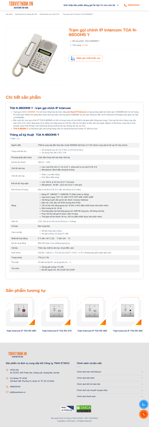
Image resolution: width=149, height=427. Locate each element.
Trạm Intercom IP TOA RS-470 (57, 330)
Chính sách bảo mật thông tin (89, 372)
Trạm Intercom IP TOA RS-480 (21, 330)
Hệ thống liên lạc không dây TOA (26, 14)
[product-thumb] (21, 310)
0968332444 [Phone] (131, 5)
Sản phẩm (65, 5)
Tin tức (100, 5)
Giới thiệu (53, 5)
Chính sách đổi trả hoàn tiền (88, 384)
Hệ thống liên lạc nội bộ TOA (49, 14)
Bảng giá (80, 5)
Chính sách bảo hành (86, 378)
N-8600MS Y (31, 112)
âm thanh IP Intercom (76, 112)
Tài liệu (90, 5)
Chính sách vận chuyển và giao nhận (92, 390)
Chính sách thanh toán (86, 396)
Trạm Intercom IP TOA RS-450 (128, 330)
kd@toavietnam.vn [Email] (17, 392)
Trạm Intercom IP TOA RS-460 (92, 330)
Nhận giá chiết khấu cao (85, 58)
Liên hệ (110, 5)
